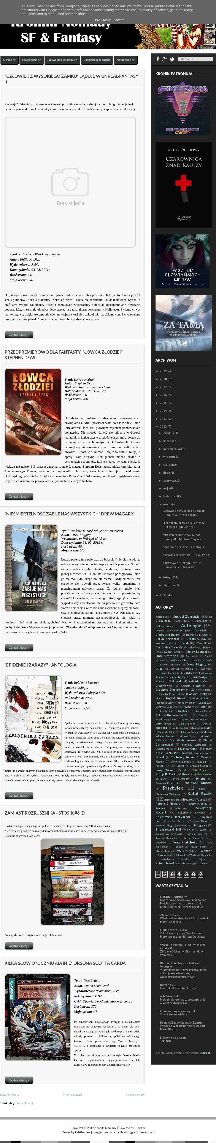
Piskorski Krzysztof (167, 783)
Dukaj (159, 668)
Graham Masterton (193, 685)
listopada (169, 441)
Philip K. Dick (166, 774)
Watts (180, 850)
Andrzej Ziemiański (186, 616)
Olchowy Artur (182, 757)
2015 (163, 402)
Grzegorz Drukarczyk (170, 689)
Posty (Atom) (24, 1103)
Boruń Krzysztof (167, 638)
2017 (163, 387)
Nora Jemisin (200, 752)
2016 (163, 395)
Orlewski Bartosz (181, 761)
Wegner (206, 851)
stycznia (169, 585)
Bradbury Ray (196, 638)
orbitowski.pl (169, 996)
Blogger (204, 1052)
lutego (167, 577)
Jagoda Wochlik (186, 702)
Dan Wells (192, 656)
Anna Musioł (183, 621)
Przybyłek (173, 787)
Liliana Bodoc (187, 723)
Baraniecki (201, 630)
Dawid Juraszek (170, 664)
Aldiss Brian (162, 616)
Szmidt (203, 829)
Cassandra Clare (167, 647)
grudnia (168, 433)
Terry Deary (191, 837)
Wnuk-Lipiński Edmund (172, 855)
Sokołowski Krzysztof (173, 817)
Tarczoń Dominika (166, 838)
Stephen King (164, 825)
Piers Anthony (181, 779)
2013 (163, 418)
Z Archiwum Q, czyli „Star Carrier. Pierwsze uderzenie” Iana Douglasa (182, 935)
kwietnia (169, 496)
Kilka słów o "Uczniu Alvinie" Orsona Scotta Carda (65, 963)
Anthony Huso (164, 626)
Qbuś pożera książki (173, 930)
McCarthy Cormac (189, 732)
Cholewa (207, 647)
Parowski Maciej (198, 765)
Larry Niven (163, 723)
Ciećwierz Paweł (170, 651)
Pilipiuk (201, 778)
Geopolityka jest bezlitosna (178, 988)
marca (167, 504)
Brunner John (164, 643)
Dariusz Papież (178, 660)
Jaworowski (190, 707)
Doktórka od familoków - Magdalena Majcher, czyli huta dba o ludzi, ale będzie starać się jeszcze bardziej (183, 903)
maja (166, 488)
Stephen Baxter (176, 821)
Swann (190, 829)
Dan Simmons (167, 656)
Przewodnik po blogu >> (62, 59)
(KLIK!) (79, 1045)
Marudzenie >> (126, 59)
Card (184, 643)
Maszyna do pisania (173, 1037)
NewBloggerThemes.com (137, 1132)
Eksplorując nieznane (97, 59)
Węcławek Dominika (200, 855)
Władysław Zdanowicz (175, 859)
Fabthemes (82, 1132)
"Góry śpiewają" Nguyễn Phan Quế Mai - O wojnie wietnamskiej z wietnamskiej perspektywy (183, 973)
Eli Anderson (205, 669)
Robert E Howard (168, 803)
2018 (163, 379)
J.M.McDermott (200, 698)
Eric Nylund (187, 673)
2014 (163, 410)
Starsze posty (135, 1094)
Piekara (186, 774)
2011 (163, 595)
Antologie (191, 625)
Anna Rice (201, 620)
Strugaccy (200, 825)
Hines (159, 698)
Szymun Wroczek (197, 834)
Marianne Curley (202, 727)
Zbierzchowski (166, 863)
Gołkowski (175, 681)
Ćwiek (203, 863)
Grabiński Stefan (198, 681)
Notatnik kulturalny (173, 896)
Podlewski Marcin (198, 783)
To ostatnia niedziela (173, 1014)
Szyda (178, 834)
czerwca (169, 480)
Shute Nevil (181, 808)
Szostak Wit (163, 834)
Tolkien (178, 846)
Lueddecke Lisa (180, 728)
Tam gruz (165, 1041)
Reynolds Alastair (195, 799)
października (172, 449)
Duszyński (174, 669)
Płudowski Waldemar (168, 793)
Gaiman (160, 681)
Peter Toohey (200, 770)
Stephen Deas (198, 821)
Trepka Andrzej (198, 846)
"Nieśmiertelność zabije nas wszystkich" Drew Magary (69, 513)
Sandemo (161, 808)
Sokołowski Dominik (191, 812)
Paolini (180, 765)
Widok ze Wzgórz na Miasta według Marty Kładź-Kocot (182, 1027)
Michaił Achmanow (183, 740)
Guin (194, 689)
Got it (119, 20)
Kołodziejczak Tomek (194, 719)
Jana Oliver (173, 707)
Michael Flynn (187, 736)
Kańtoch (183, 711)
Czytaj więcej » (19, 334)
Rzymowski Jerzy (197, 803)
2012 (163, 426)
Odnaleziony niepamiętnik (178, 1011)
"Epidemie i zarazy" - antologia (40, 664)
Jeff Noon (206, 707)
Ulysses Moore (164, 851)
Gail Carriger (200, 677)
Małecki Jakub (167, 732)
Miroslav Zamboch (194, 744)
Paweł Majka (164, 770)
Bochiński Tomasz (197, 634)
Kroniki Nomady (105, 1128)
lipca (166, 472)
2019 (163, 371)
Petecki (182, 769)
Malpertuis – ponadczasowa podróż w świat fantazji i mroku (182, 1001)
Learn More (102, 20)
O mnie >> (9, 59)
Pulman (202, 788)
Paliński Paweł (164, 766)
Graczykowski (164, 685)
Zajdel (202, 859)
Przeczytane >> (31, 59)
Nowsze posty (9, 1094)
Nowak (160, 757)
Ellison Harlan (168, 672)
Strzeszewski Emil (168, 829)
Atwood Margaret (180, 630)
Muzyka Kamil (187, 748)
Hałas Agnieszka (196, 694)
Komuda (202, 715)
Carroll (201, 643)
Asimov (160, 630)
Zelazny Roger (188, 863)
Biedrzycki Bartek (168, 634)
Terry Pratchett (184, 842)
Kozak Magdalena (166, 719)
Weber (192, 851)
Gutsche (207, 690)
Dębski (189, 668)
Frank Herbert (178, 677)
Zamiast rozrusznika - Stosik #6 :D (45, 812)
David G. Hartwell (202, 660)
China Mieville (190, 647)
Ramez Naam (171, 799)
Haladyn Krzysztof (169, 694)
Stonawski (182, 825)
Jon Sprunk (166, 711)
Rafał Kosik (199, 793)
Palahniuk (202, 761)
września (169, 456)
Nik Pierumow (178, 753)
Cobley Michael (196, 651)
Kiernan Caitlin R (179, 715)
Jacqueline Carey (165, 702)
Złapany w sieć (170, 915)
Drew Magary (196, 664)
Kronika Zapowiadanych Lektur (181, 1022)
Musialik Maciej (164, 749)
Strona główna (72, 1094)
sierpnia (169, 464)
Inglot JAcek (176, 698)
